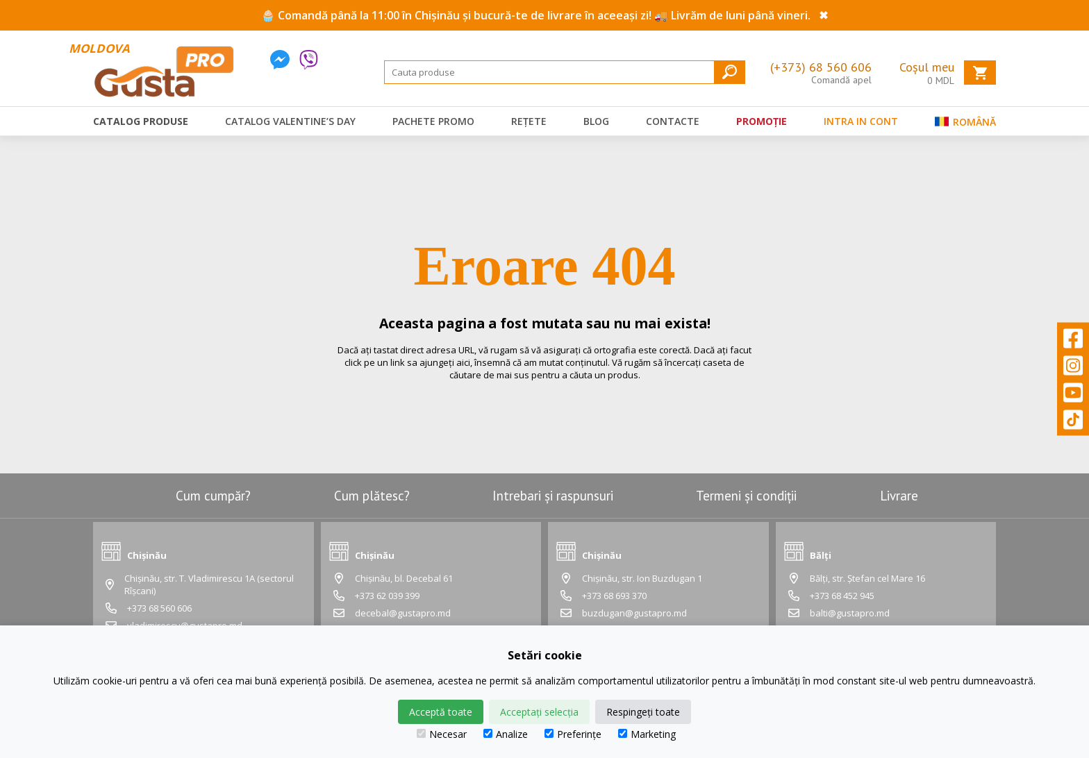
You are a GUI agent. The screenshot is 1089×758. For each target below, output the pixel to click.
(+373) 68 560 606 (821, 67)
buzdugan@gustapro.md (634, 613)
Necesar (442, 734)
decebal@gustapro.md (403, 613)
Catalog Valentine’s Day (290, 121)
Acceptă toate (440, 711)
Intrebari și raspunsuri (552, 495)
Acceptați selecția (539, 711)
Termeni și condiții (746, 495)
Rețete (529, 121)
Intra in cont (861, 121)
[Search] (564, 72)
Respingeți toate (643, 711)
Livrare (899, 495)
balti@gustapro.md (850, 613)
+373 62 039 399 (387, 595)
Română (965, 124)
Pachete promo (433, 121)
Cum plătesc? (372, 495)
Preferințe (572, 734)
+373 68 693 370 (614, 595)
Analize (505, 734)
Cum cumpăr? (213, 495)
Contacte (672, 121)
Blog (596, 121)
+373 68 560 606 (159, 608)
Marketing (647, 734)
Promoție (761, 121)
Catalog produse (140, 121)
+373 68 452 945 (842, 595)
